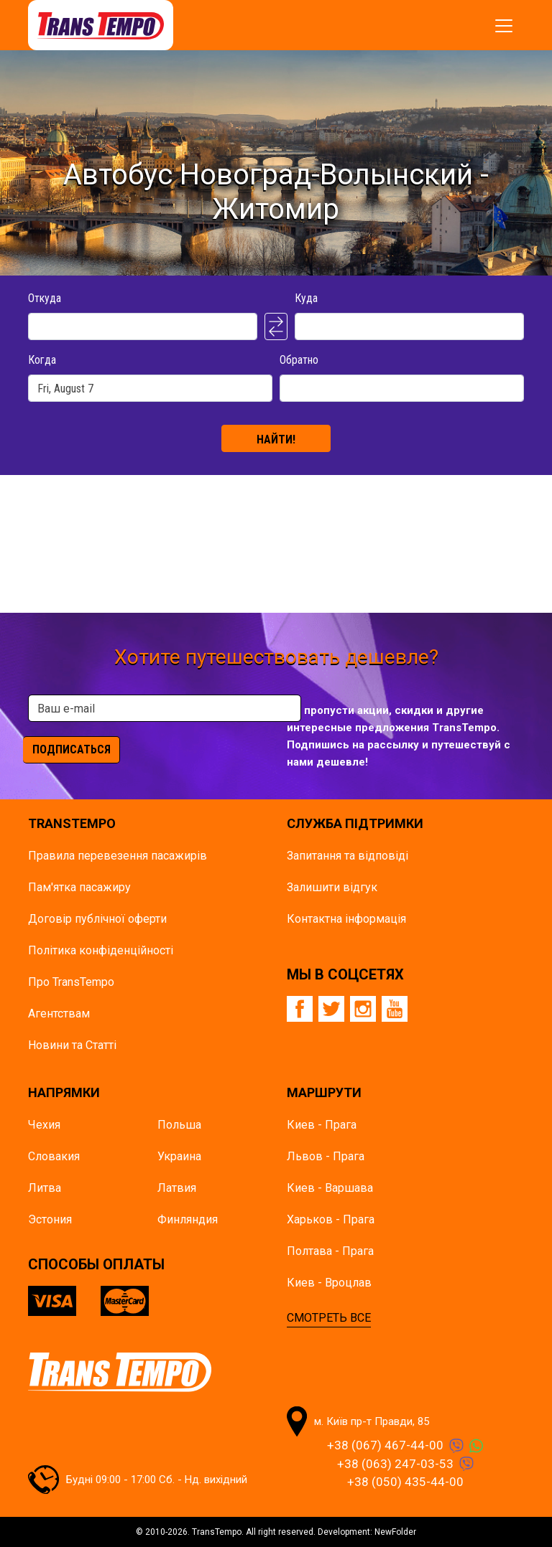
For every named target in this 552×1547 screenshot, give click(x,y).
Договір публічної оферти (97, 919)
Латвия (176, 1188)
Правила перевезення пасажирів (117, 855)
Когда (42, 360)
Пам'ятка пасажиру (79, 887)
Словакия (54, 1156)
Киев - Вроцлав (329, 1282)
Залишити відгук (332, 887)
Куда (306, 298)
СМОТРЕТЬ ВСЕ (329, 1318)
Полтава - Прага (330, 1251)
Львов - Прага (325, 1156)
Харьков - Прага (330, 1219)
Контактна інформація (346, 919)
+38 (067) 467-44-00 (385, 1445)
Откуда (44, 298)
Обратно (299, 360)
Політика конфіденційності (100, 950)
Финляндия (187, 1219)
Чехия (44, 1125)
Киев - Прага (321, 1125)
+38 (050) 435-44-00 (405, 1482)
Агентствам (59, 1013)
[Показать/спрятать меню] (504, 25)
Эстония (50, 1219)
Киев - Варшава (330, 1188)
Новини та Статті (72, 1045)
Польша (179, 1125)
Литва (44, 1188)
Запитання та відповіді (347, 855)
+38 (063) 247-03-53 (395, 1464)
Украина (179, 1156)
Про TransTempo (71, 982)
